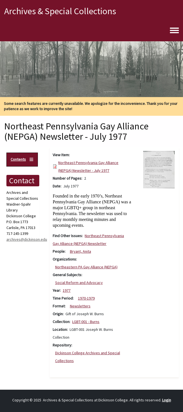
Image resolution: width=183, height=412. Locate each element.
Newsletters (80, 306)
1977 (66, 290)
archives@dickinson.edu (26, 239)
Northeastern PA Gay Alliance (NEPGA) (86, 266)
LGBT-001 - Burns (85, 321)
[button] (159, 169)
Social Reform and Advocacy (79, 282)
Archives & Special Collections (60, 11)
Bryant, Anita (80, 251)
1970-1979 (86, 298)
